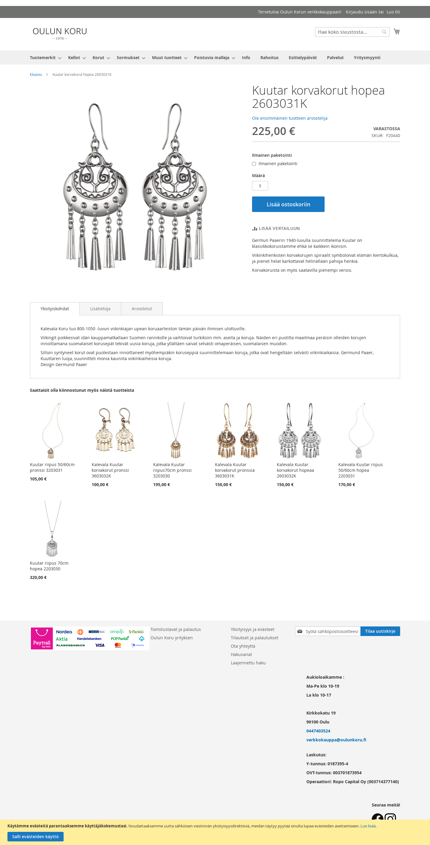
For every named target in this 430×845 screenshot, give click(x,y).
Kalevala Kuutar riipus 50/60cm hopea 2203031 (360, 470)
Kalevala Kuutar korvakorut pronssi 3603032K (110, 470)
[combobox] (352, 32)
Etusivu (36, 74)
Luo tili (393, 12)
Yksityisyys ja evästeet (252, 629)
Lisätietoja (100, 308)
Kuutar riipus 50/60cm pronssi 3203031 (52, 467)
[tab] (55, 308)
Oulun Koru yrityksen (171, 637)
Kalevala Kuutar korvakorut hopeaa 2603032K (295, 470)
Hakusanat (241, 654)
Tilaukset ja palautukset (254, 637)
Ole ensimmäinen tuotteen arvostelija (290, 118)
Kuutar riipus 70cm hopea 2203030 (49, 565)
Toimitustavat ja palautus (175, 629)
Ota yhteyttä (243, 646)
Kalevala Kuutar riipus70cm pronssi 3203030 (172, 470)
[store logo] (60, 34)
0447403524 (318, 731)
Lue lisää (368, 826)
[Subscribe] (380, 631)
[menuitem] (44, 57)
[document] (215, 832)
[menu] (215, 57)
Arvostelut (142, 308)
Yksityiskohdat (55, 308)
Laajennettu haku (248, 663)
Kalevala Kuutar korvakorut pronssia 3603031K (235, 470)
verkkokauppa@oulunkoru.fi (336, 740)
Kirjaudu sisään (361, 12)
